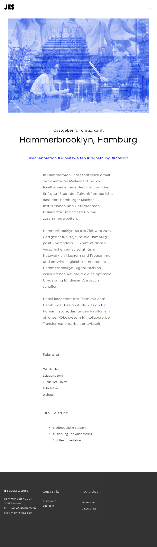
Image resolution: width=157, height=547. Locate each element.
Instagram (50, 501)
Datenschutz (89, 508)
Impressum (88, 502)
